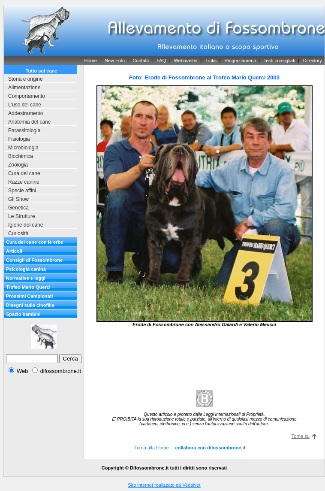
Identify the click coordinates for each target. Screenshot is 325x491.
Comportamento (26, 96)
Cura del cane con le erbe (34, 242)
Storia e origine (25, 79)
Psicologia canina (26, 269)
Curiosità (18, 233)
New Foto (115, 60)
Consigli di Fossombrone (34, 260)
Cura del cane (24, 173)
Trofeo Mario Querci (28, 287)
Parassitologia (24, 130)
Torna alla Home (151, 447)
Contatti (140, 60)
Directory (312, 60)
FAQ (161, 60)
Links (211, 60)
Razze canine (23, 182)
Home (90, 60)
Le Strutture (21, 216)
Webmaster (186, 60)
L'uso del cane (24, 105)
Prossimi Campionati (29, 296)
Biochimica (20, 156)
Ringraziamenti (240, 60)
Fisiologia (19, 139)
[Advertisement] (204, 358)
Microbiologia (23, 148)
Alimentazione (24, 88)
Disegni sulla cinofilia (30, 305)
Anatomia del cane (29, 122)
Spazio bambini (23, 314)
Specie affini (22, 191)
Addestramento (25, 113)
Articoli (14, 251)
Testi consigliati (279, 60)
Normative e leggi (25, 278)
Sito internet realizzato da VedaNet (164, 485)
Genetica (18, 208)
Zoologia (18, 165)
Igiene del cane (25, 225)
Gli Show (18, 199)
